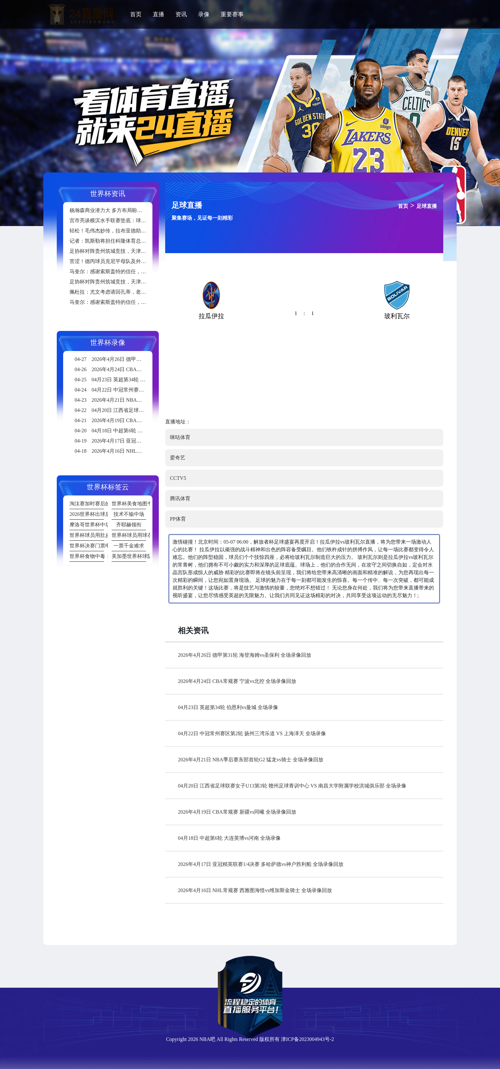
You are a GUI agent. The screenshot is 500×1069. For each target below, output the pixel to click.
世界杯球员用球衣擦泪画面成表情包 (129, 535)
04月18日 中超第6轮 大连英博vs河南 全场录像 (229, 838)
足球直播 (426, 206)
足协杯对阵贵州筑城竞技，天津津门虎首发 (118, 251)
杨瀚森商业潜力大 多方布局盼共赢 (108, 210)
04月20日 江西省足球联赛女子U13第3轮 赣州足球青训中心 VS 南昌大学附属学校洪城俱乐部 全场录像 (292, 785)
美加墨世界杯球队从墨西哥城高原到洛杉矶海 (129, 556)
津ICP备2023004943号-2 (307, 1039)
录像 (204, 14)
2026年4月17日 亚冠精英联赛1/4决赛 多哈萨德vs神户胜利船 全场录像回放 (260, 864)
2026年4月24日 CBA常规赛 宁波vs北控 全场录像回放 (237, 681)
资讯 (181, 14)
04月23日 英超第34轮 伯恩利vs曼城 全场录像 (228, 707)
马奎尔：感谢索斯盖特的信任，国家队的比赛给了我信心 (133, 271)
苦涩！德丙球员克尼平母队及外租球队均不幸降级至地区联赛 (138, 261)
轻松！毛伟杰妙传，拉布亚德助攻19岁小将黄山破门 (128, 230)
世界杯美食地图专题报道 (129, 503)
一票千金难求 (129, 545)
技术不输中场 (129, 514)
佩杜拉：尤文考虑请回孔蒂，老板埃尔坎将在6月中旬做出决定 (140, 292)
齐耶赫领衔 (129, 524)
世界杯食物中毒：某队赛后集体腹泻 (87, 556)
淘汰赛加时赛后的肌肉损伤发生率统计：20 (87, 503)
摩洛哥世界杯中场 (87, 524)
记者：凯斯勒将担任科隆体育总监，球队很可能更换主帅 (133, 241)
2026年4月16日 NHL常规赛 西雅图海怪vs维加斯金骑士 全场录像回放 (255, 890)
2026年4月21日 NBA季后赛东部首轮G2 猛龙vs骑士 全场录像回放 (250, 759)
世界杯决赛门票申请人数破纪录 (87, 545)
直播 (158, 14)
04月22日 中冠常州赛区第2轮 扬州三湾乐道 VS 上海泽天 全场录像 (252, 733)
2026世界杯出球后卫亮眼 (87, 514)
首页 (136, 14)
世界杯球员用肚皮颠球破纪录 (87, 535)
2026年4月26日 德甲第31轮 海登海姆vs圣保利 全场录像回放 (244, 655)
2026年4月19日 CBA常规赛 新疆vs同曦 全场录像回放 (237, 812)
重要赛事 (232, 14)
